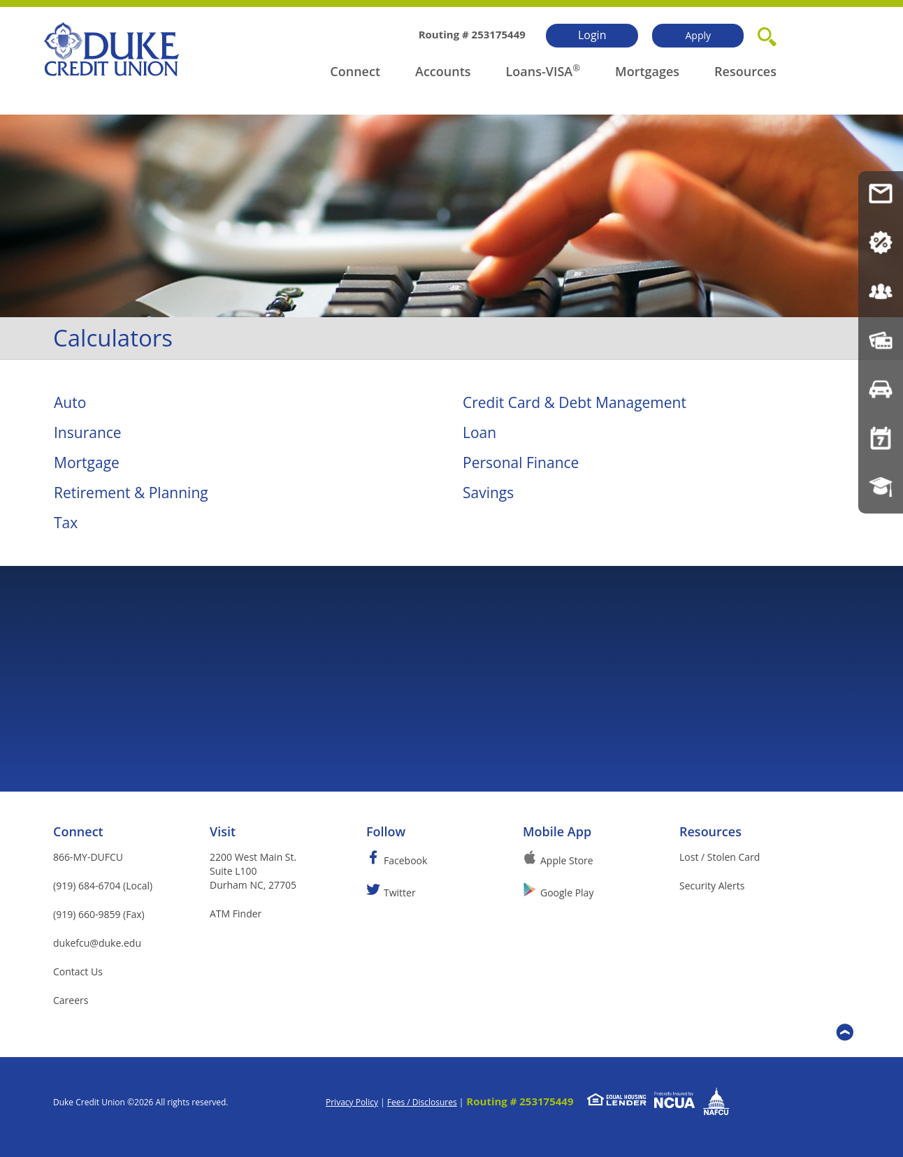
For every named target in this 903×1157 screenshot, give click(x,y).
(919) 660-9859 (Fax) (99, 914)
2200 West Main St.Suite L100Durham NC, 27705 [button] (253, 871)
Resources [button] (745, 71)
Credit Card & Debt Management (574, 402)
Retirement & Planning (131, 492)
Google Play (566, 892)
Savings (488, 492)
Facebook (405, 860)
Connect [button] (355, 71)
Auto (70, 402)
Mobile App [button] (557, 831)
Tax (66, 522)
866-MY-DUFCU (88, 857)
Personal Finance (521, 462)
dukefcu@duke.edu (97, 942)
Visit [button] (223, 831)
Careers (70, 1000)
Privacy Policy (352, 1102)
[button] (767, 34)
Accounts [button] (443, 71)
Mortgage (87, 462)
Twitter (400, 892)
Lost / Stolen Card (719, 857)
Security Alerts (711, 885)
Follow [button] (385, 831)
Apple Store (566, 860)
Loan (479, 432)
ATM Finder (235, 913)
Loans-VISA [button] (539, 71)
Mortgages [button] (647, 71)
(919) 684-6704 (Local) (102, 885)
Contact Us (78, 971)
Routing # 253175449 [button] (519, 1101)
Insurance (88, 432)
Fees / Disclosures (422, 1102)
